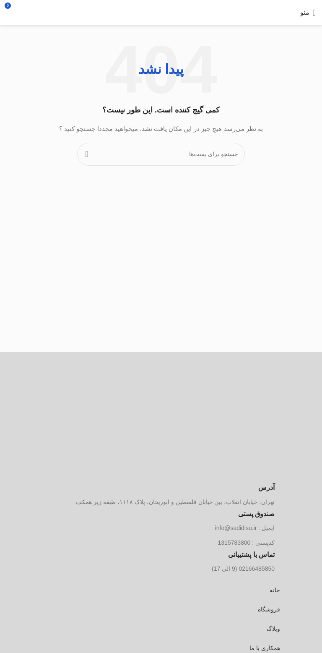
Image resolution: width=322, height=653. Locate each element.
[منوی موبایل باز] (308, 12)
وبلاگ (273, 628)
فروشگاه (269, 609)
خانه (275, 590)
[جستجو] (38, 12)
